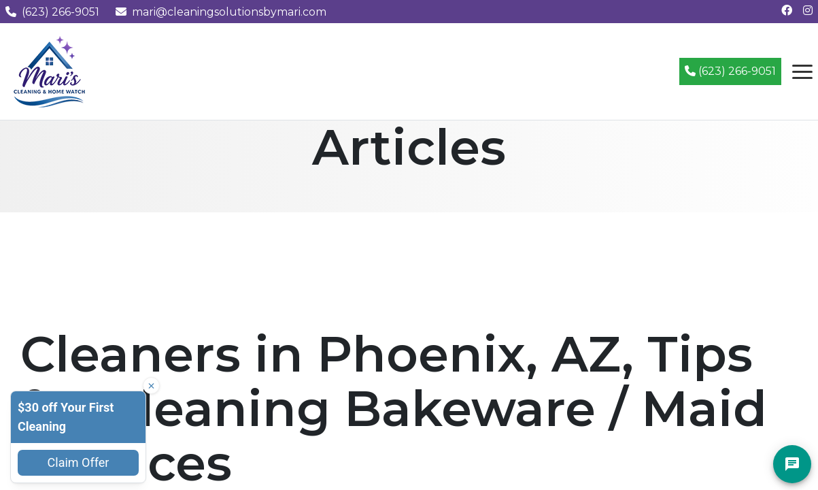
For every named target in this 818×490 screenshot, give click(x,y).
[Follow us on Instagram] (808, 10)
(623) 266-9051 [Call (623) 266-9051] (730, 71)
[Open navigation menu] (802, 71)
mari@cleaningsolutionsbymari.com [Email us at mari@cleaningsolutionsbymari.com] (221, 11)
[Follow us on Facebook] (786, 10)
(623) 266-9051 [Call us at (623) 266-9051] (52, 11)
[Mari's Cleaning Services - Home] (49, 70)
